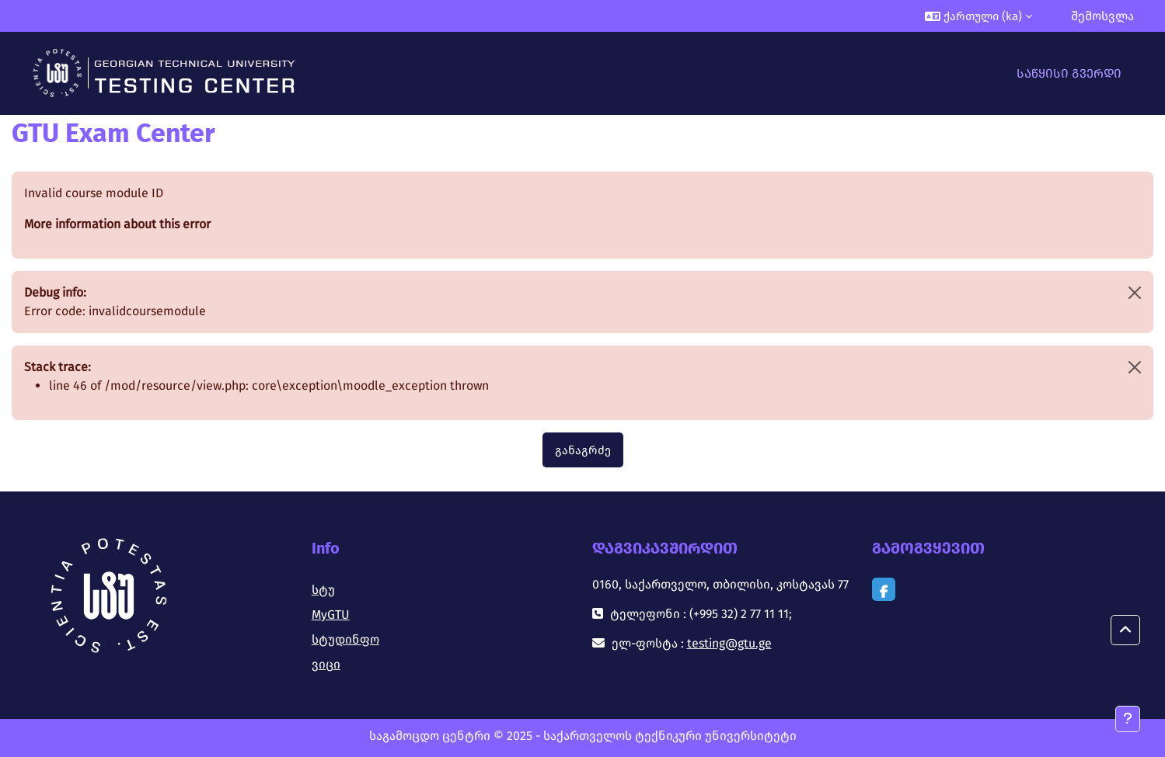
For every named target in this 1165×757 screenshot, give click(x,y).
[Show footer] (1127, 719)
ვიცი (326, 664)
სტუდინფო (345, 639)
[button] (978, 16)
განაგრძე (583, 450)
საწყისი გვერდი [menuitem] (1069, 73)
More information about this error (117, 224)
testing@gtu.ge (729, 643)
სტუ (323, 589)
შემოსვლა (1102, 16)
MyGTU (331, 614)
